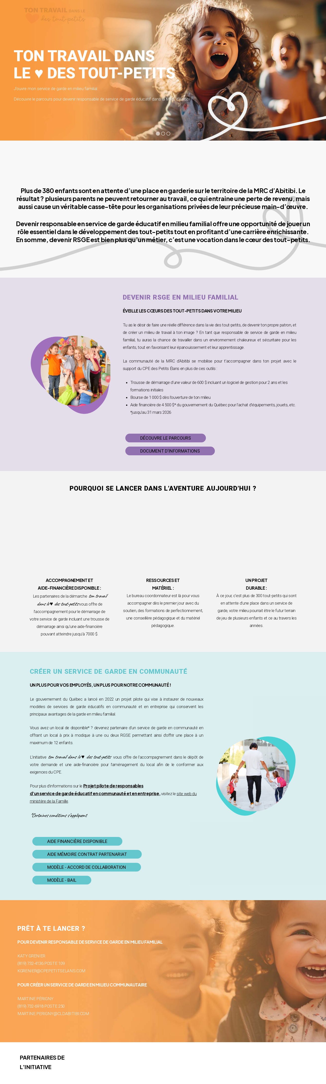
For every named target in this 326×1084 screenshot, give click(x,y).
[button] (165, 438)
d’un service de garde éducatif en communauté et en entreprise (94, 793)
